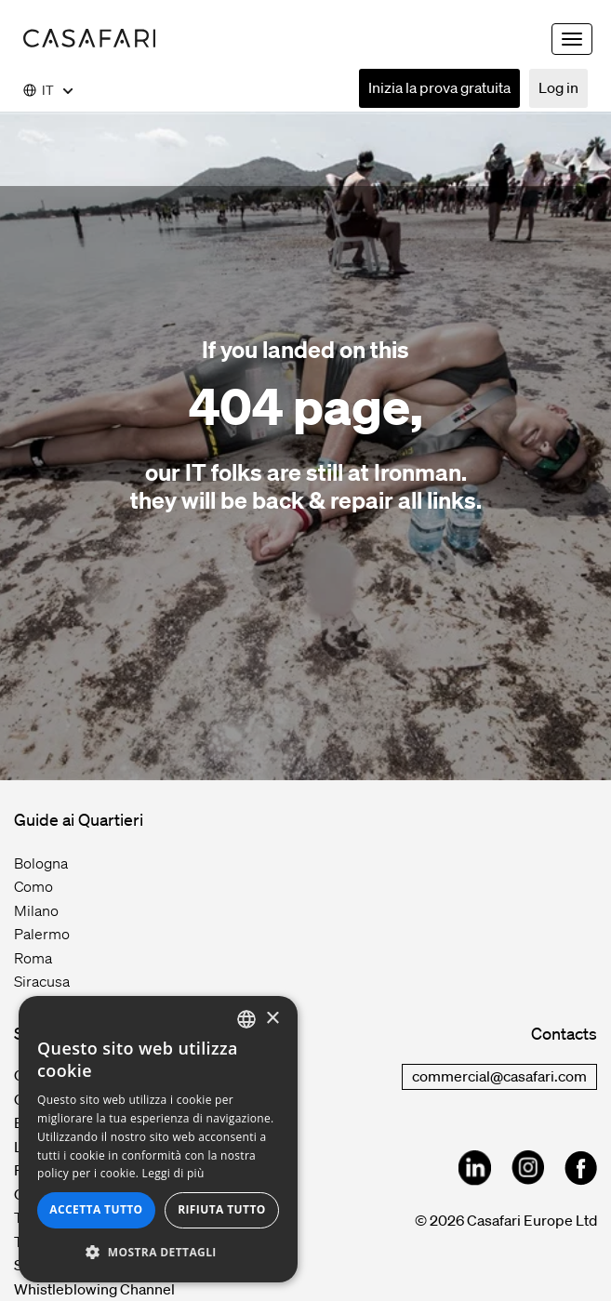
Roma (33, 958)
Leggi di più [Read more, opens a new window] (173, 1173)
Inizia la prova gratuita (439, 87)
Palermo (42, 933)
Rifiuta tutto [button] (222, 1209)
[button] (158, 1253)
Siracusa (42, 981)
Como (33, 886)
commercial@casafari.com (499, 1076)
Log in (558, 87)
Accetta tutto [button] (95, 1209)
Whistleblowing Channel (94, 1289)
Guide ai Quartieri (78, 819)
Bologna (41, 863)
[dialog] (158, 1139)
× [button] (272, 1019)
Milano (36, 910)
